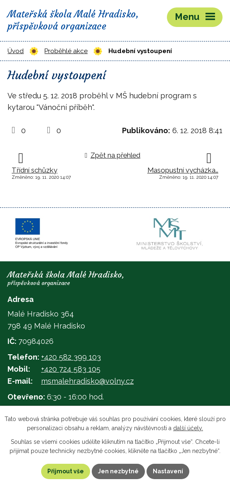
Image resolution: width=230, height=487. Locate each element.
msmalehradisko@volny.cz (87, 381)
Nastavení (168, 471)
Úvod (15, 51)
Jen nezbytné (118, 471)
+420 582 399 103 (71, 357)
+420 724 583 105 (70, 369)
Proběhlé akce (66, 51)
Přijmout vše (65, 471)
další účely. (188, 428)
